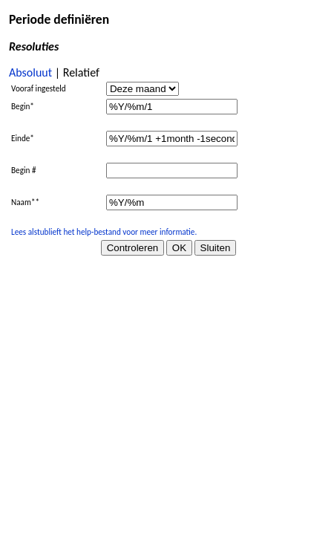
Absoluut (30, 72)
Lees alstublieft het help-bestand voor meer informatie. (104, 232)
